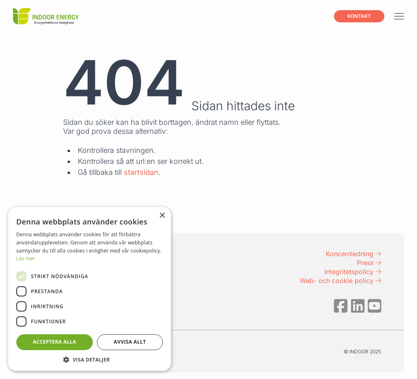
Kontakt (359, 16)
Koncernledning (353, 254)
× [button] (162, 216)
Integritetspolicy (353, 272)
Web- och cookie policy (340, 281)
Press (369, 263)
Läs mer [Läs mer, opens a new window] (25, 258)
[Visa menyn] (399, 16)
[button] (89, 359)
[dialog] (89, 289)
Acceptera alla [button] (55, 341)
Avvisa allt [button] (130, 341)
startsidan (141, 172)
